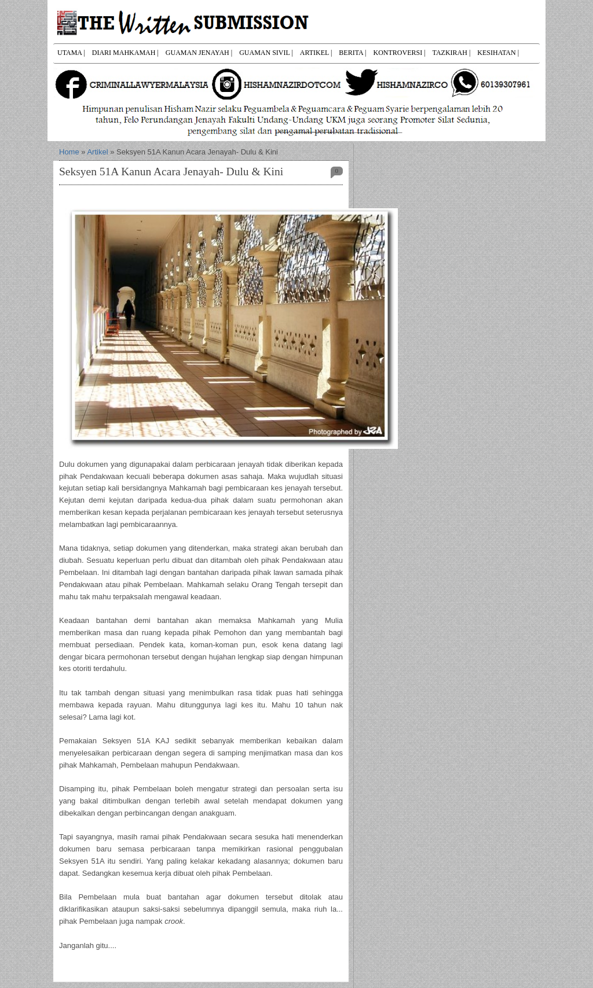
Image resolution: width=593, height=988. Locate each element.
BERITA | (352, 53)
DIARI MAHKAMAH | (125, 53)
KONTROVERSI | (399, 53)
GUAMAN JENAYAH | (199, 53)
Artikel (97, 152)
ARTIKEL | (316, 53)
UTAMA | (71, 53)
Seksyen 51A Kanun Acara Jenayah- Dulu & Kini (171, 171)
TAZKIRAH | (452, 53)
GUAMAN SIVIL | (266, 53)
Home (69, 152)
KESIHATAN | (498, 53)
